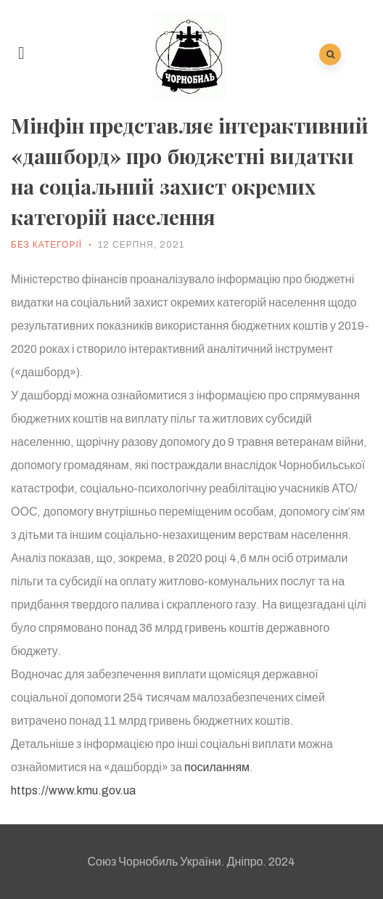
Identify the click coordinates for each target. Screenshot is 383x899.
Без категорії (46, 245)
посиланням (217, 767)
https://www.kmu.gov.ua (73, 790)
